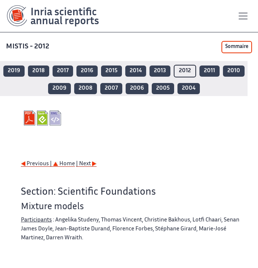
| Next (86, 164)
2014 (136, 70)
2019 (14, 70)
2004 (188, 88)
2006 (137, 88)
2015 (111, 70)
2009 (59, 88)
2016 (87, 70)
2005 (163, 88)
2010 (233, 70)
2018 (38, 70)
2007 (111, 88)
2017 (63, 70)
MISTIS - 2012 (28, 47)
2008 (85, 88)
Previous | (37, 164)
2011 (209, 70)
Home (64, 164)
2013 (160, 70)
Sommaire (236, 47)
